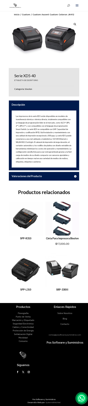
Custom (26, 14)
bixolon (28, 89)
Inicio (17, 14)
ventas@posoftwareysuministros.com (65, 335)
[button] (74, 24)
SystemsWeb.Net (53, 402)
